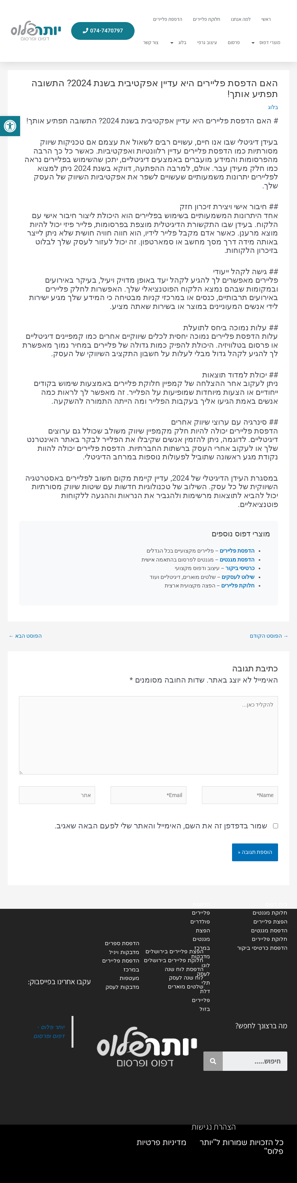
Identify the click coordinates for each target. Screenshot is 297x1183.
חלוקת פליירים (206, 19)
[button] (10, 126)
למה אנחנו (241, 19)
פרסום (234, 42)
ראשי (266, 19)
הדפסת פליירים (167, 19)
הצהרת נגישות (213, 1126)
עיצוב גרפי (207, 42)
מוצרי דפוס (265, 42)
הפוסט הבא (25, 636)
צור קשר (151, 42)
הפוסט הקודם (269, 636)
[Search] (213, 1061)
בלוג (177, 42)
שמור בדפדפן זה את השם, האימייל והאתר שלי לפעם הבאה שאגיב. (161, 825)
